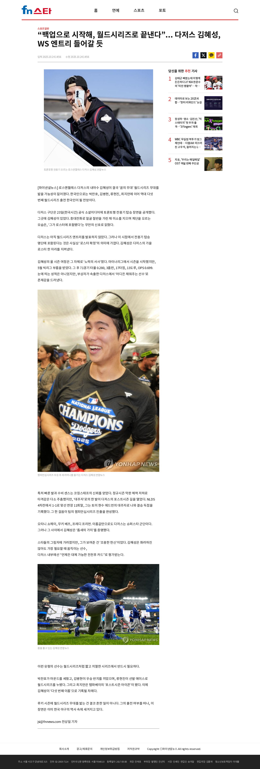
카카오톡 (211, 55)
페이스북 (195, 55)
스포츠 (139, 10)
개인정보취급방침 (110, 749)
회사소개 (64, 749)
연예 (115, 10)
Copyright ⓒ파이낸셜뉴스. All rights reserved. (174, 749)
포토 (162, 10)
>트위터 (203, 55)
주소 (219, 55)
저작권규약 (133, 749)
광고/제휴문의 (84, 749)
